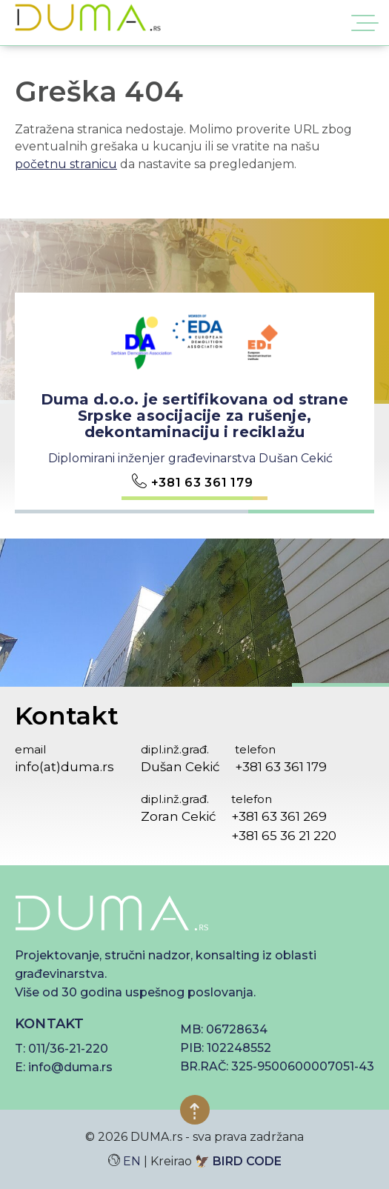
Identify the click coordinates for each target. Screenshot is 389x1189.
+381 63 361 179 (202, 483)
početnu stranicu (66, 164)
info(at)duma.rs (64, 766)
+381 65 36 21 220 (283, 835)
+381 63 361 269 (279, 816)
